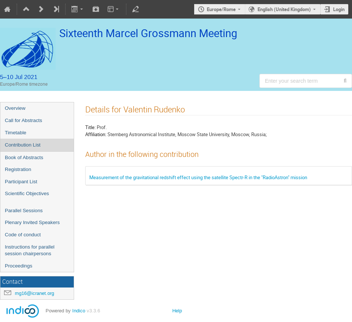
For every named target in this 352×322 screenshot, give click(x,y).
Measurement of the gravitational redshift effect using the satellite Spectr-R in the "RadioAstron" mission (198, 177)
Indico (78, 311)
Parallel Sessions (24, 210)
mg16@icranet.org (34, 293)
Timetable (15, 132)
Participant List (21, 181)
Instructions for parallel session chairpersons (29, 250)
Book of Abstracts (24, 157)
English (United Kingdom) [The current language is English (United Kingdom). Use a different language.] (284, 9)
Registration (18, 169)
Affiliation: (95, 134)
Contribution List (22, 145)
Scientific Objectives (27, 193)
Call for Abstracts (23, 120)
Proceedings (18, 266)
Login (339, 9)
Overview (15, 108)
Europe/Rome (221, 9)
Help (177, 311)
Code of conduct (23, 234)
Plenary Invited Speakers (32, 222)
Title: (90, 127)
